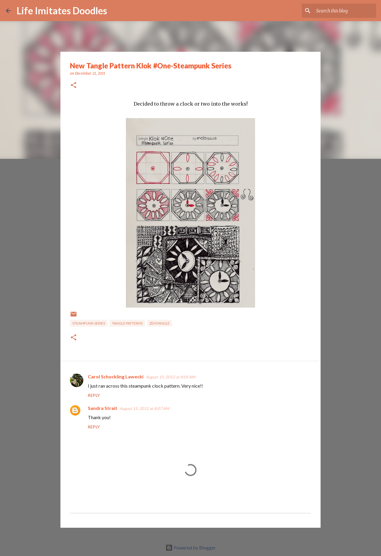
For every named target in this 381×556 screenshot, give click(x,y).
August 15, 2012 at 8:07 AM (144, 408)
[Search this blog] (345, 11)
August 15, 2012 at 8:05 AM (170, 377)
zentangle (159, 323)
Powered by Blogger (190, 547)
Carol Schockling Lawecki (115, 376)
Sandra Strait (102, 408)
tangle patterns (127, 323)
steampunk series (88, 323)
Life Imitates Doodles (62, 10)
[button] (73, 86)
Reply (94, 395)
